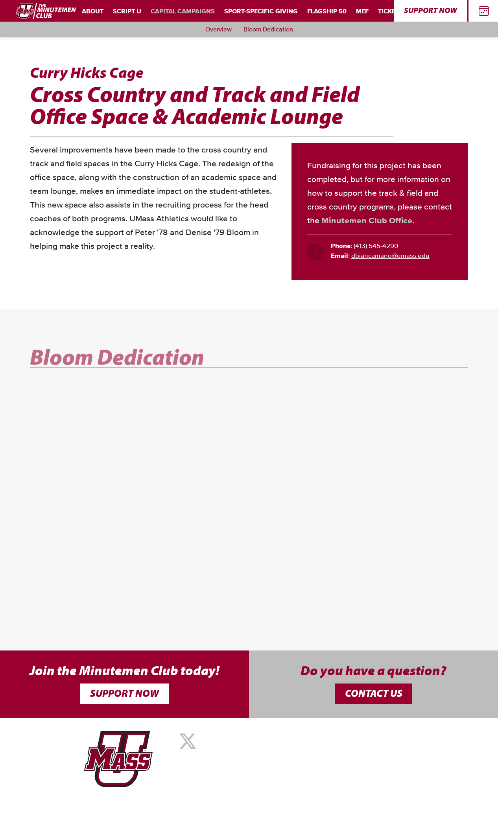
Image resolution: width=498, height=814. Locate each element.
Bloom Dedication (268, 29)
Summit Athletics (225, 783)
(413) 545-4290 (376, 246)
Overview (218, 29)
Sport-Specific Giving (261, 11)
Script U (127, 11)
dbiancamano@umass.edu (390, 256)
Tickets (390, 11)
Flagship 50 (327, 11)
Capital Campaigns (183, 11)
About (92, 11)
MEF (362, 11)
